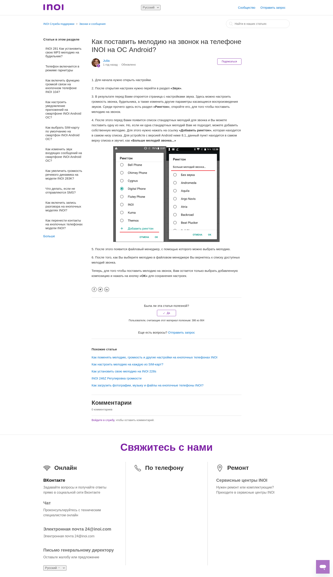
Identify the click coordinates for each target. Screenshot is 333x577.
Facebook (94, 289)
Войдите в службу (103, 420)
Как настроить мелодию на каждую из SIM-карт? (127, 364)
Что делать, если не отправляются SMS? (60, 190)
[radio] (166, 313)
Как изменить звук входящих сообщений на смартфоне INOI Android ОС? (63, 154)
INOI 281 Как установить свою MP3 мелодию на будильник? (63, 52)
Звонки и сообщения (92, 23)
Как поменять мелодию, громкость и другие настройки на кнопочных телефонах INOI (154, 357)
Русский (149, 7)
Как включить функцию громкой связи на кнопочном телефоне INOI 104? (62, 86)
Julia (106, 60)
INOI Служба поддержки (58, 23)
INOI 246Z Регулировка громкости (116, 378)
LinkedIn (106, 289)
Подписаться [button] (229, 61)
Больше (49, 236)
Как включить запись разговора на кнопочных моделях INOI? (63, 206)
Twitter (100, 289)
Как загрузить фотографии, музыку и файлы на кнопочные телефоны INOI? (147, 385)
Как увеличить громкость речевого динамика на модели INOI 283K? (63, 174)
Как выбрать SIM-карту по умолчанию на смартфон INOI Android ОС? (62, 133)
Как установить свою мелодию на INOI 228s (124, 371)
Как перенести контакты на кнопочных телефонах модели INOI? (64, 224)
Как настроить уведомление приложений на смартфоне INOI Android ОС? (63, 109)
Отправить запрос (272, 7)
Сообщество (246, 7)
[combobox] (258, 24)
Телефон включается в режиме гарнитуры (62, 68)
